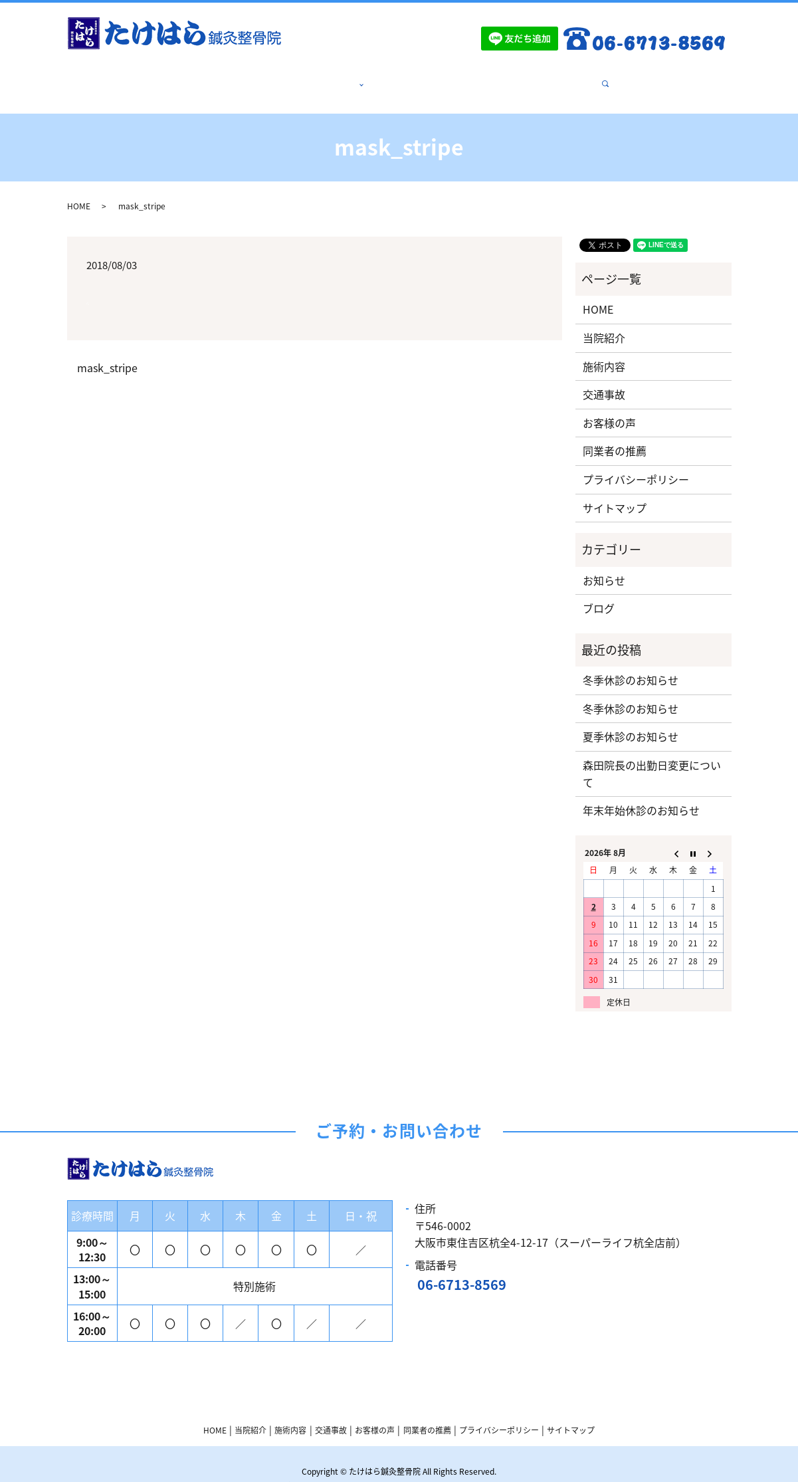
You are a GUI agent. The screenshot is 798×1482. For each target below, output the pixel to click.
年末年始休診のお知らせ (641, 794)
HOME (231, 76)
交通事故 (402, 76)
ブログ (599, 592)
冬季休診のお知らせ (630, 664)
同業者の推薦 (532, 76)
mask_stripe (107, 351)
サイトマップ (615, 492)
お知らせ (604, 564)
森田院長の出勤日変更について (652, 757)
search (584, 76)
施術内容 (336, 76)
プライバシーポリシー (636, 463)
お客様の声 (462, 76)
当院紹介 (281, 76)
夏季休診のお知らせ (630, 720)
